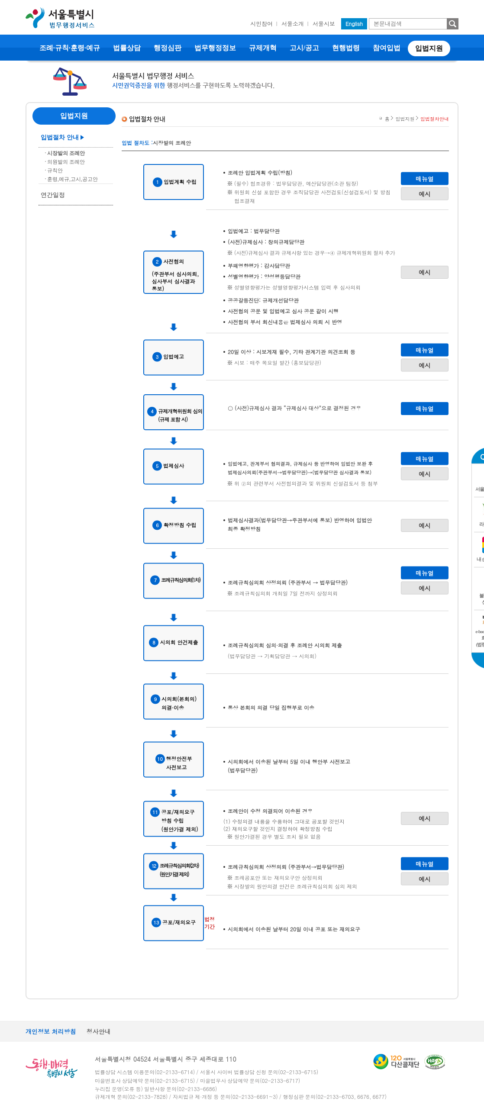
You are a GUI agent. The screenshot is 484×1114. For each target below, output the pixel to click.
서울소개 (292, 23)
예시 (425, 193)
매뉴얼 (425, 178)
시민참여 (261, 23)
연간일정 (53, 195)
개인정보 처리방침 (51, 1031)
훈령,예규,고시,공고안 (72, 179)
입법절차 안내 (60, 137)
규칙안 (55, 170)
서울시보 (324, 23)
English (354, 23)
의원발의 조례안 (66, 162)
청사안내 (99, 1031)
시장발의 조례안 (66, 153)
